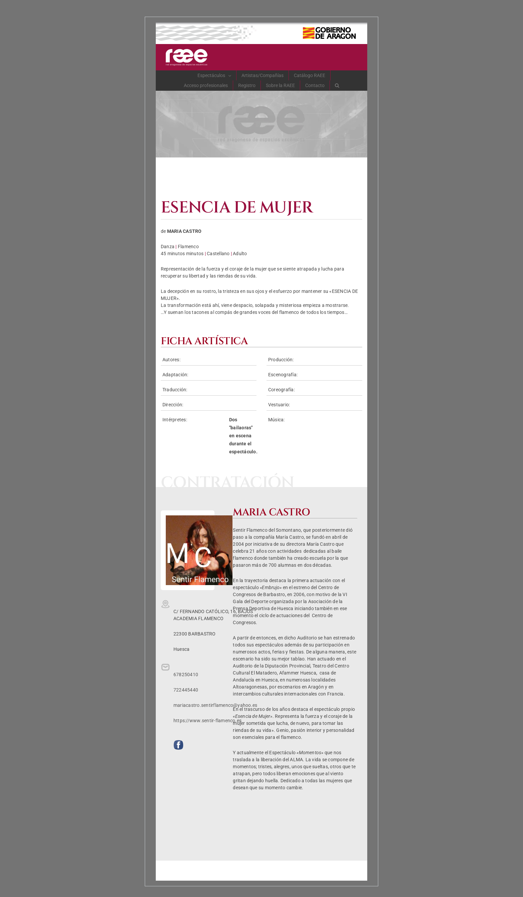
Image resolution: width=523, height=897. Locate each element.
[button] (337, 85)
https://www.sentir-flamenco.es (207, 720)
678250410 (185, 674)
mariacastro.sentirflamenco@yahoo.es (215, 705)
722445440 (185, 690)
